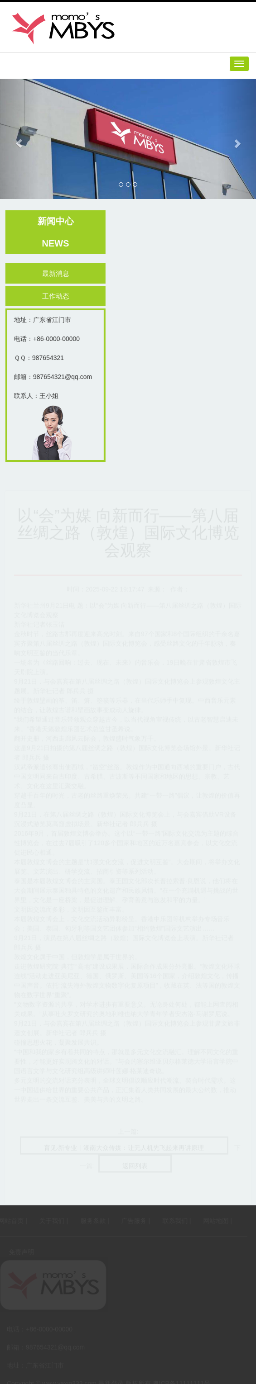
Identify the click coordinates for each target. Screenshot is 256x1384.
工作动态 (59, 296)
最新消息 (59, 273)
